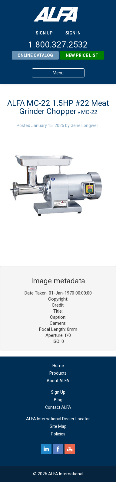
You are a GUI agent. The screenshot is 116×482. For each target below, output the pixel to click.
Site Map (58, 426)
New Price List (82, 55)
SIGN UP (44, 33)
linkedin (46, 449)
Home (58, 365)
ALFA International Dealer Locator (58, 418)
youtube (70, 449)
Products (58, 373)
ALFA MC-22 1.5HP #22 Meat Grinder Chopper (58, 107)
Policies (58, 434)
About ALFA (58, 380)
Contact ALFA (58, 407)
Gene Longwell (84, 125)
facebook (58, 449)
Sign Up (58, 392)
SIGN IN (73, 33)
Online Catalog (35, 55)
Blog (58, 399)
